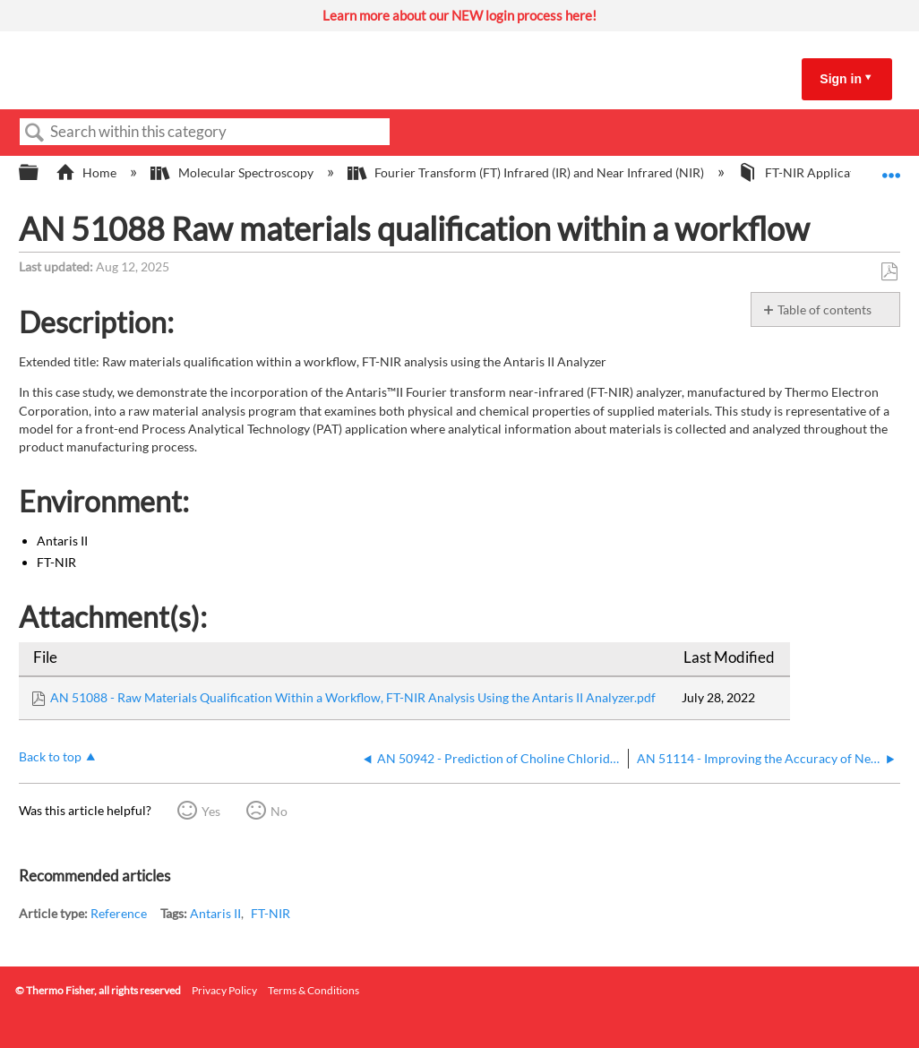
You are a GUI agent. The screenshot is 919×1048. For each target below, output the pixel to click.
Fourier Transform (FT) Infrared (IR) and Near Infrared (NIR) (527, 172)
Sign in (841, 79)
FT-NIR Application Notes (824, 172)
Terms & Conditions (313, 990)
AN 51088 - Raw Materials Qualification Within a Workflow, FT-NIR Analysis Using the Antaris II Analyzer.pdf (353, 697)
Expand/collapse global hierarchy (40, 173)
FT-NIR (270, 913)
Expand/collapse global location (891, 167)
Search (35, 133)
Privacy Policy (224, 990)
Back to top (50, 756)
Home (87, 172)
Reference (118, 913)
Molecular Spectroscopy (232, 172)
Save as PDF (889, 271)
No (279, 811)
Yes (211, 811)
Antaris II (215, 913)
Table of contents (824, 309)
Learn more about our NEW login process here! (459, 15)
